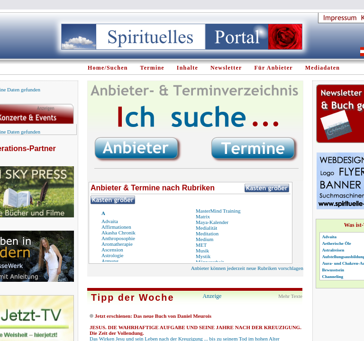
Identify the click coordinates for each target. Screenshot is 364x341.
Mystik (203, 256)
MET (201, 245)
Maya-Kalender (212, 222)
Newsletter (226, 67)
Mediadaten (322, 67)
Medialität (206, 228)
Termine (152, 67)
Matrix (203, 216)
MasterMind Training (218, 211)
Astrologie (112, 255)
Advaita (109, 221)
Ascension (112, 249)
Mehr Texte (290, 296)
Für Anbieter (274, 67)
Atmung (109, 261)
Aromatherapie (117, 244)
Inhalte (187, 67)
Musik (202, 250)
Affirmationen (116, 227)
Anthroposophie (118, 238)
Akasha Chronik (118, 232)
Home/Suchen (108, 67)
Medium (204, 239)
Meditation (207, 233)
